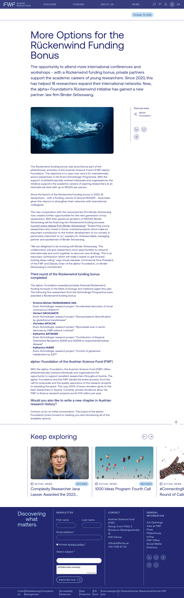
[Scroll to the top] (176, 423)
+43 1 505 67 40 (117, 546)
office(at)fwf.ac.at (118, 543)
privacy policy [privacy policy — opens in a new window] (76, 544)
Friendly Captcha (91, 573)
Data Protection (85, 593)
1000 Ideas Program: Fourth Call (123, 489)
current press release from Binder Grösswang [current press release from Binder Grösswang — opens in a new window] (58, 225)
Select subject (65, 551)
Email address (65, 532)
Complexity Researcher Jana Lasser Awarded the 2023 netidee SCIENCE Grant (55, 494)
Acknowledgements (109, 593)
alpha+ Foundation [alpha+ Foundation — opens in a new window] (145, 114)
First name (62, 519)
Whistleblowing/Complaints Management (39, 593)
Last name (88, 519)
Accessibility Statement (66, 593)
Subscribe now (67, 579)
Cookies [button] (21, 593)
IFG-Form (95, 593)
